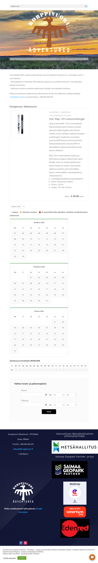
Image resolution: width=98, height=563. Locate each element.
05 (63, 278)
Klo (50, 395)
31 (47, 301)
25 (39, 250)
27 (55, 250)
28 (63, 250)
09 (23, 239)
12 (47, 239)
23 (23, 250)
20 (55, 245)
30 (23, 256)
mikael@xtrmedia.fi (18, 97)
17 (31, 245)
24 (31, 250)
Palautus (25, 400)
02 (39, 278)
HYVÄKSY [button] (22, 558)
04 (55, 278)
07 (23, 283)
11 (39, 239)
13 (55, 239)
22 (15, 250)
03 (47, 278)
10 (31, 239)
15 (15, 245)
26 (47, 250)
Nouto (24, 390)
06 (15, 283)
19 (47, 245)
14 (63, 239)
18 (39, 245)
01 (31, 278)
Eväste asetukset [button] (9, 558)
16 (23, 245)
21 (63, 245)
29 (15, 256)
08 (31, 283)
